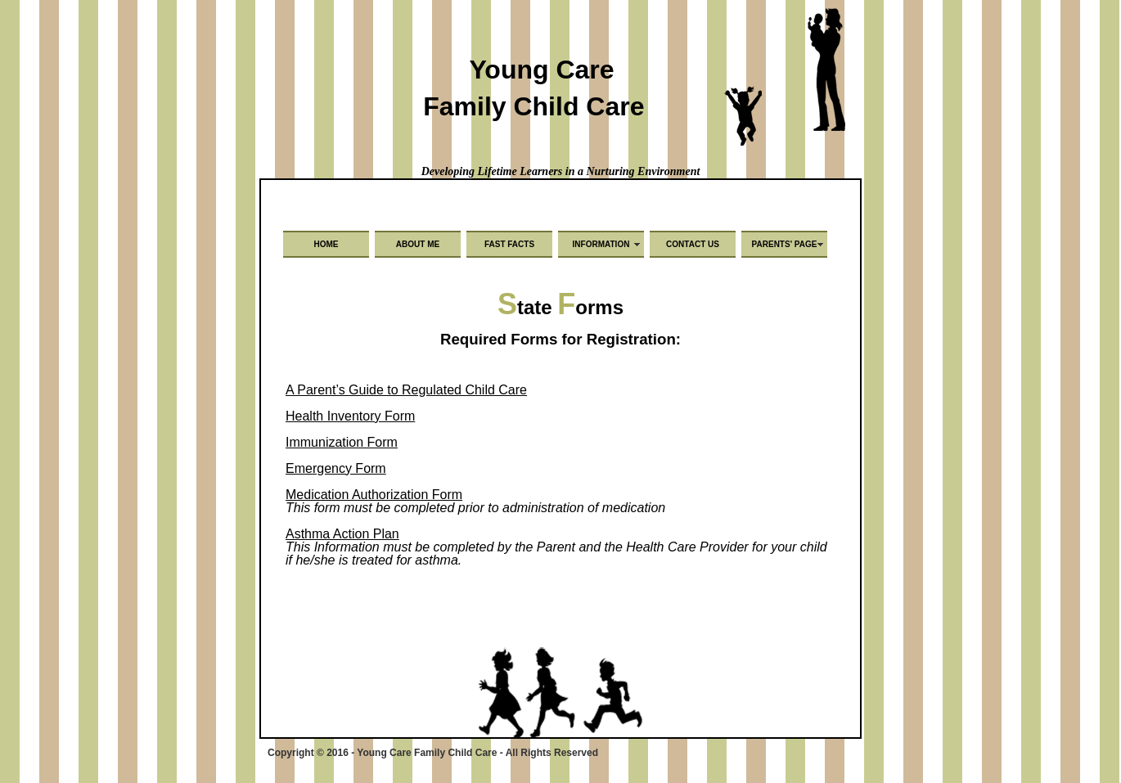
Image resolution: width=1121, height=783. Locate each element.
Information (601, 244)
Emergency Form (336, 468)
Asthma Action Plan (342, 534)
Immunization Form (342, 442)
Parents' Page (784, 244)
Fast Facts (509, 244)
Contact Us (692, 244)
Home (326, 244)
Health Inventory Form (350, 416)
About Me (417, 244)
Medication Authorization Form (374, 495)
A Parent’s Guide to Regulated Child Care (406, 390)
